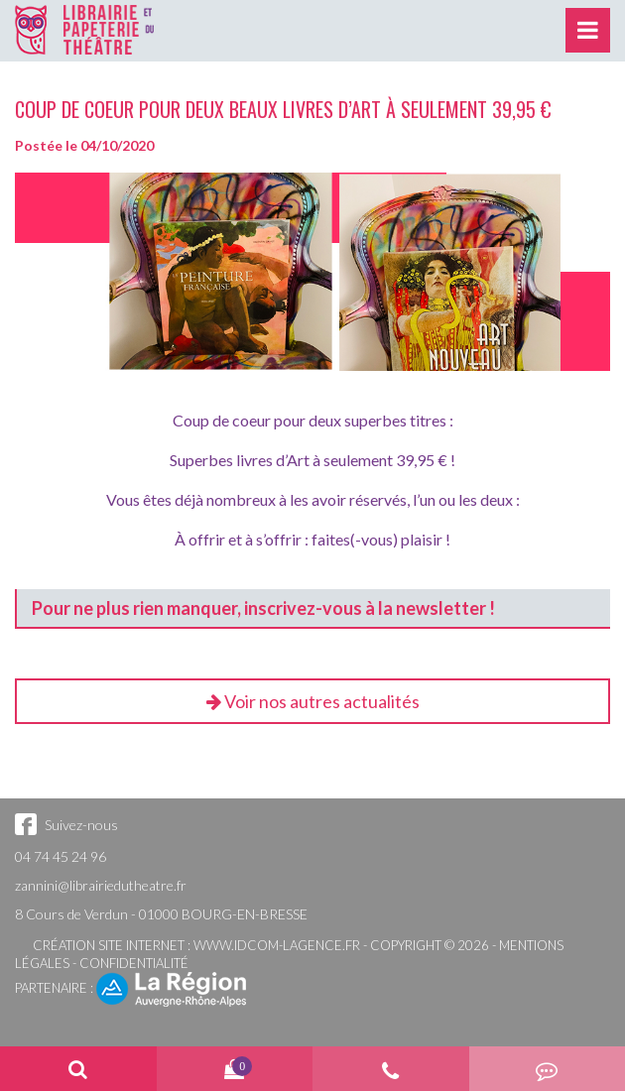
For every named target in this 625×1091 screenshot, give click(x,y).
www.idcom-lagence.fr (276, 945)
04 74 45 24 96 (60, 856)
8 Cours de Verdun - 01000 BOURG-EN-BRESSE (161, 914)
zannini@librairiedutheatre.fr (101, 885)
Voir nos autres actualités (313, 701)
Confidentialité (133, 963)
